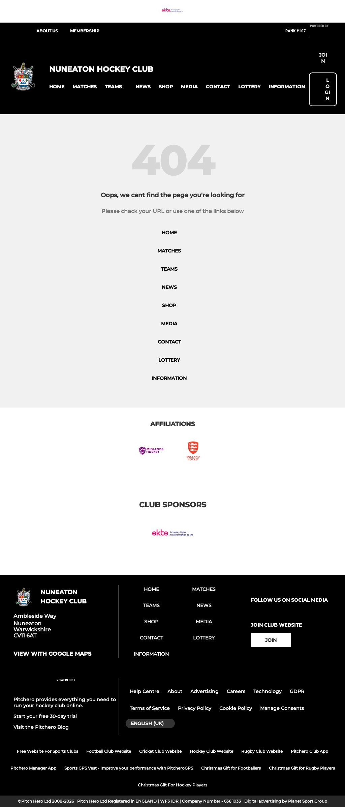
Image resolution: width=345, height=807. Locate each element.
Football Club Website (108, 751)
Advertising (204, 691)
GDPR (297, 691)
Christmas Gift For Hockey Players (172, 784)
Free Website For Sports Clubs (47, 751)
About (174, 691)
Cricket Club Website (160, 751)
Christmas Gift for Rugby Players (302, 768)
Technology (267, 691)
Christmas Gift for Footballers (231, 768)
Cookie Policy (235, 708)
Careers (236, 691)
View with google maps (52, 654)
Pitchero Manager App (33, 768)
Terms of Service (150, 708)
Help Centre (144, 691)
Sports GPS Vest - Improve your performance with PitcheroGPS (128, 768)
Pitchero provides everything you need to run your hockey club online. (64, 702)
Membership (84, 30)
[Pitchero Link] (323, 34)
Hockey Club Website (211, 751)
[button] (56, 86)
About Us (47, 30)
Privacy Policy (194, 708)
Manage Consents (282, 708)
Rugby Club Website (262, 751)
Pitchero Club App (309, 751)
